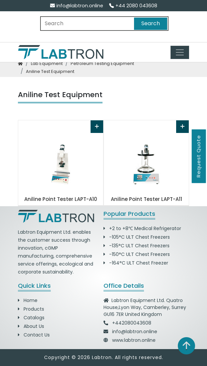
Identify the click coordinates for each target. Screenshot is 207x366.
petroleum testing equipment (102, 63)
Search (150, 23)
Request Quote (198, 156)
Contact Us (34, 335)
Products (31, 309)
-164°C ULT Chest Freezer (136, 263)
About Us (31, 326)
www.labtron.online (134, 340)
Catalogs (31, 317)
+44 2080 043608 (133, 5)
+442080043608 (131, 323)
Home (27, 300)
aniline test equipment (50, 71)
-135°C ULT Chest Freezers (137, 245)
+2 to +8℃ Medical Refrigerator (142, 228)
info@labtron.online (76, 5)
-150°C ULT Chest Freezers (137, 254)
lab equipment (47, 63)
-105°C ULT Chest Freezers (137, 237)
